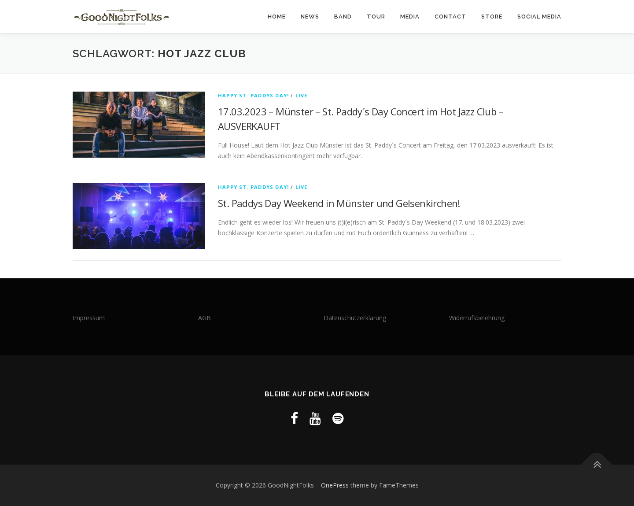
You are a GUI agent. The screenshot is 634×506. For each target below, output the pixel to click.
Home (277, 16)
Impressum (89, 318)
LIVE (301, 95)
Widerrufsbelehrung (477, 318)
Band (343, 16)
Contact (450, 16)
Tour (376, 16)
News (310, 16)
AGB (204, 318)
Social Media (539, 16)
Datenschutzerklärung (355, 318)
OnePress (335, 485)
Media (410, 16)
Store (491, 16)
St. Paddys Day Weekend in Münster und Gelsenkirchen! (339, 203)
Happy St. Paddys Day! (253, 95)
